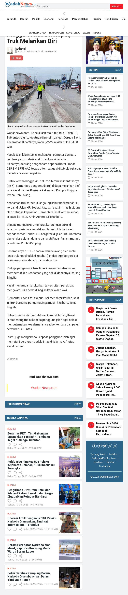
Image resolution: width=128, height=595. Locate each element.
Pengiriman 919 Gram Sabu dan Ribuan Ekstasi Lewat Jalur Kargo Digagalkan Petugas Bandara (30, 493)
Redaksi (113, 454)
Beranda (11, 19)
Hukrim (96, 19)
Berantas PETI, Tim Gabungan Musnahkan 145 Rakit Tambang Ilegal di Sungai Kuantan (28, 437)
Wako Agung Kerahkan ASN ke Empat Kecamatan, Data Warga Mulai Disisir (104, 171)
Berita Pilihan (37, 32)
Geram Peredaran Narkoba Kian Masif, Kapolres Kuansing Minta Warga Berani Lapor (28, 548)
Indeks (97, 32)
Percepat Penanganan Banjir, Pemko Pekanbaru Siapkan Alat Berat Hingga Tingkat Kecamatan (103, 117)
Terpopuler (56, 32)
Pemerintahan (80, 19)
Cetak (16, 58)
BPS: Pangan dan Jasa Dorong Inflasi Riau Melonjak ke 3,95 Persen (102, 244)
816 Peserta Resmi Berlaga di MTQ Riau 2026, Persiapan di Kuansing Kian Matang (104, 226)
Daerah (24, 19)
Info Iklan (98, 462)
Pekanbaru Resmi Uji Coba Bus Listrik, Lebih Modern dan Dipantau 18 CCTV (104, 81)
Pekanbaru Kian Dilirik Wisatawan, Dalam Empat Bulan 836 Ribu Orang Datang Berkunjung (104, 135)
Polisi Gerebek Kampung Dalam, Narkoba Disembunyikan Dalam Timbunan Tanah (29, 576)
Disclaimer (104, 466)
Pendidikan (111, 19)
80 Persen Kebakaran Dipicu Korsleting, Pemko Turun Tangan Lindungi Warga (103, 153)
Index (76, 404)
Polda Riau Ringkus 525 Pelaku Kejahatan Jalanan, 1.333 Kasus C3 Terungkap (31, 465)
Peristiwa (62, 19)
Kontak (110, 462)
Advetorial (73, 32)
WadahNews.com (44, 388)
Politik (36, 19)
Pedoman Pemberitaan (104, 458)
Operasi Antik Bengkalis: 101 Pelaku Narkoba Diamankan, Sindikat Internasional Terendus (31, 521)
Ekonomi (48, 19)
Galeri (86, 32)
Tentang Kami (97, 454)
